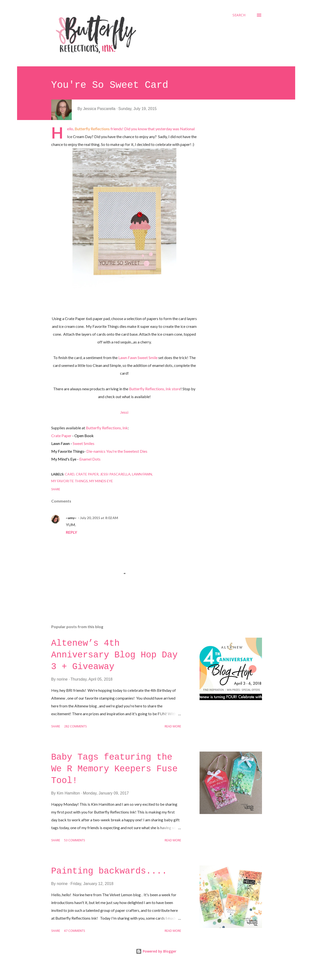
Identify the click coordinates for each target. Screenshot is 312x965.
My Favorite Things (69, 481)
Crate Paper (61, 435)
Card (69, 474)
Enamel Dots (90, 459)
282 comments (75, 726)
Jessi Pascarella (115, 474)
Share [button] (55, 489)
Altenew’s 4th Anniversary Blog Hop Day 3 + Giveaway (114, 655)
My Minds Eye (101, 481)
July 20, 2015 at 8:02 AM (99, 518)
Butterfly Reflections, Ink (107, 427)
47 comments (74, 931)
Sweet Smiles (83, 443)
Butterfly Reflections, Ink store (155, 388)
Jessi (124, 412)
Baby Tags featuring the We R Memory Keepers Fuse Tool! (114, 769)
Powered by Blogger (156, 951)
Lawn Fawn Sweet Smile (138, 357)
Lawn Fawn (142, 474)
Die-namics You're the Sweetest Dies (116, 451)
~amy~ (71, 518)
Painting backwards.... (109, 871)
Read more (173, 726)
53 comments (74, 840)
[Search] (238, 15)
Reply (71, 532)
